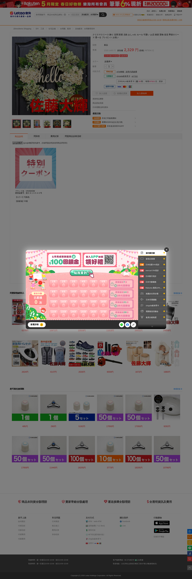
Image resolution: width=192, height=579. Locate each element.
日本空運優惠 (152, 299)
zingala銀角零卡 (152, 305)
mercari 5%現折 (152, 270)
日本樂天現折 (152, 276)
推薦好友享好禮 (152, 293)
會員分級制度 (152, 317)
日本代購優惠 (152, 282)
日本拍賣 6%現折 (152, 264)
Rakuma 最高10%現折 (152, 287)
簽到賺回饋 (152, 253)
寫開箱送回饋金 (152, 311)
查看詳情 (34, 324)
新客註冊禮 (152, 258)
